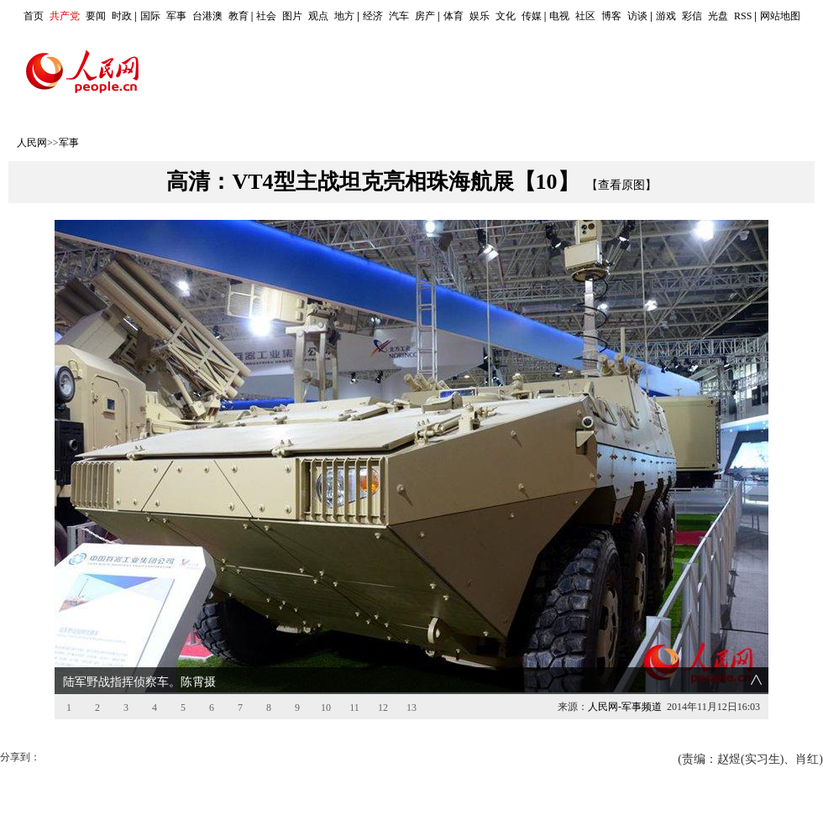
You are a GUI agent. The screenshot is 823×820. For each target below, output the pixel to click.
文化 (505, 16)
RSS (743, 16)
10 (326, 707)
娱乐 (479, 16)
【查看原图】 (621, 185)
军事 (176, 16)
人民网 (32, 143)
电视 (559, 16)
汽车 (399, 16)
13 (411, 707)
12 (383, 707)
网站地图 (780, 16)
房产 (425, 16)
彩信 (692, 16)
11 (354, 707)
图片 (292, 16)
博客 (611, 16)
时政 (122, 16)
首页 (34, 16)
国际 (150, 16)
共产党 (65, 16)
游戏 (666, 16)
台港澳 (207, 16)
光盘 (718, 16)
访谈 (637, 16)
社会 (266, 16)
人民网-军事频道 (625, 707)
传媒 (532, 16)
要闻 (96, 16)
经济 (373, 16)
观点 (318, 16)
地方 (344, 16)
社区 (585, 16)
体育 (453, 16)
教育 (238, 16)
